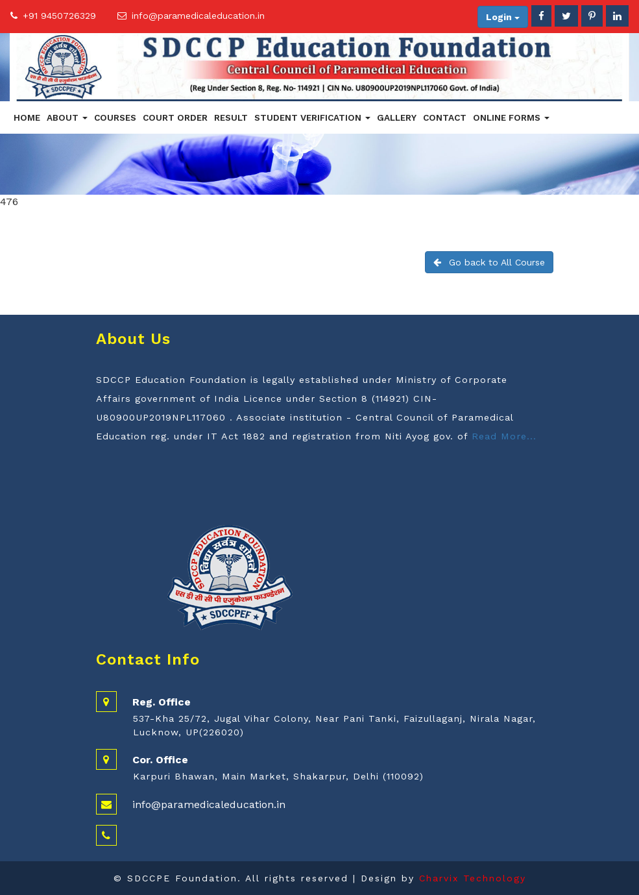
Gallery (396, 117)
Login (503, 17)
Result (231, 117)
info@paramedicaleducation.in (198, 15)
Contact (444, 117)
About (67, 117)
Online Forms (511, 117)
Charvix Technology (472, 878)
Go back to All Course (489, 262)
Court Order (175, 117)
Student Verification (312, 117)
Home (27, 117)
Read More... (504, 436)
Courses (115, 117)
